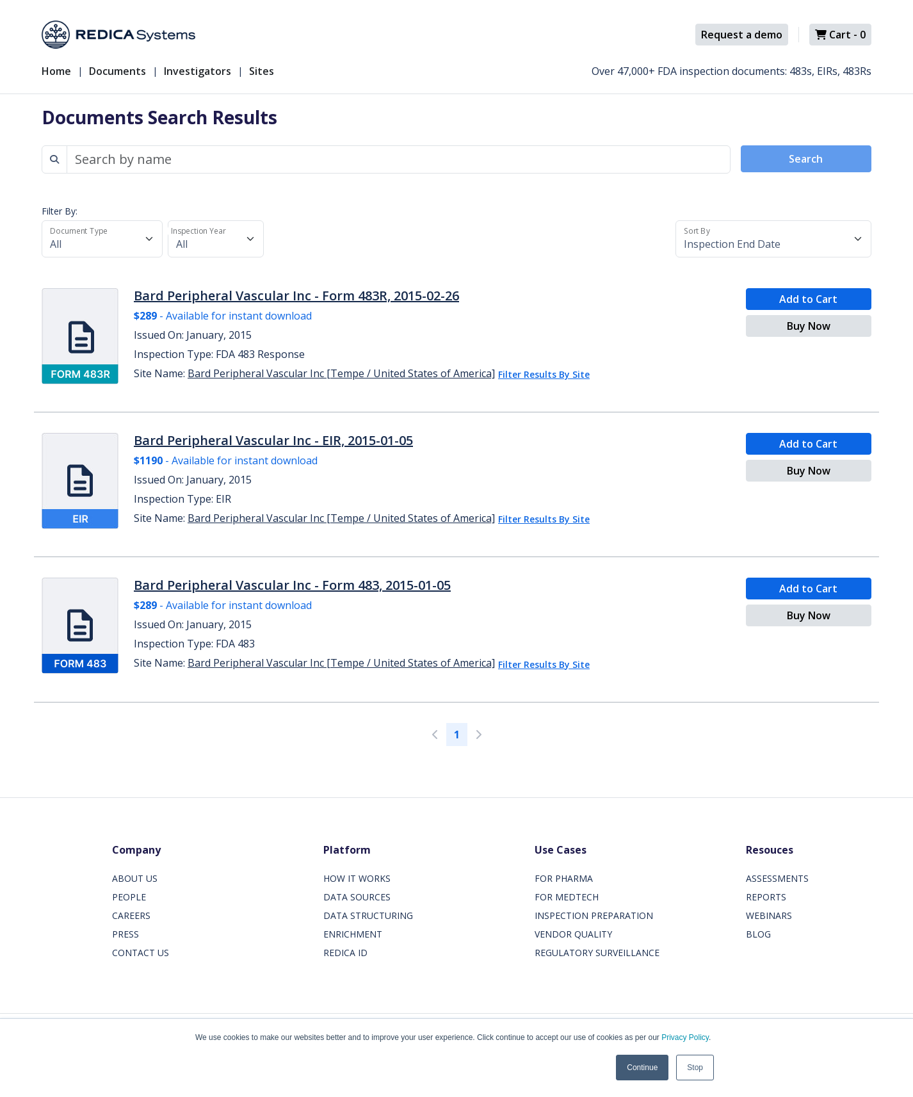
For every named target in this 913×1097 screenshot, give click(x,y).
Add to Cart (808, 299)
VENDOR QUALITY (573, 934)
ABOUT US (135, 878)
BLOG (758, 934)
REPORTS (766, 897)
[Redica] (118, 34)
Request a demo (741, 35)
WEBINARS (769, 915)
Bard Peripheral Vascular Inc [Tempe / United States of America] (341, 373)
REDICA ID (345, 953)
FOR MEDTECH (567, 897)
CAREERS (131, 915)
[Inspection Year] (216, 238)
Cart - (840, 35)
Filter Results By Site (544, 374)
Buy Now (808, 326)
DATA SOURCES (357, 897)
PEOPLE (129, 897)
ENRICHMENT (352, 934)
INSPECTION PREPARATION (594, 915)
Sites (261, 71)
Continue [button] (642, 1067)
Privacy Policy (685, 1037)
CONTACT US (140, 953)
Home (56, 71)
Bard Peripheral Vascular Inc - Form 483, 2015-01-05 (292, 585)
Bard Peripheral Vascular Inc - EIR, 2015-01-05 (273, 440)
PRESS (125, 934)
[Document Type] (102, 238)
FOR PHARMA (564, 878)
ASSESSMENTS (777, 878)
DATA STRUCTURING (368, 915)
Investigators (197, 71)
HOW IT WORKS (357, 878)
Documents (117, 71)
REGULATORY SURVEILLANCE (597, 953)
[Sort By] (773, 238)
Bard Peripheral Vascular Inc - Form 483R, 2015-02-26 (296, 295)
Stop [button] (695, 1067)
